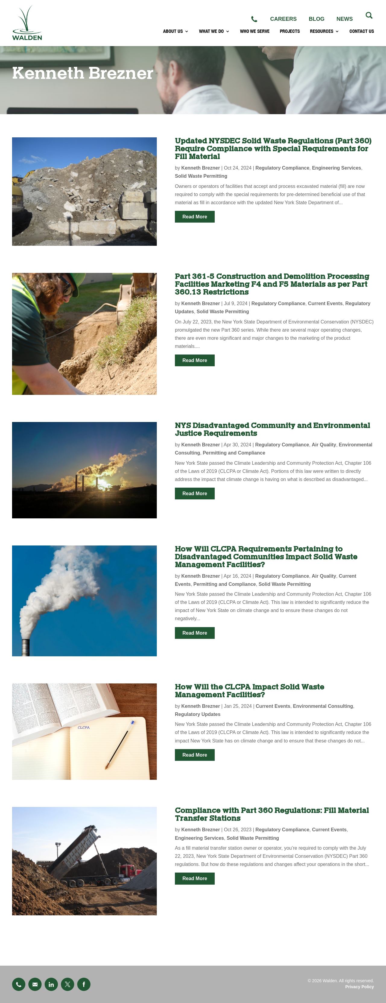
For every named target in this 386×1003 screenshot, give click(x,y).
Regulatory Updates (197, 714)
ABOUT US (173, 35)
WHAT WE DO (211, 35)
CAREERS (283, 19)
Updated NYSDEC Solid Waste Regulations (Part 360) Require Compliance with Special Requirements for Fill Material (273, 149)
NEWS (345, 19)
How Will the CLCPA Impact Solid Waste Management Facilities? (249, 691)
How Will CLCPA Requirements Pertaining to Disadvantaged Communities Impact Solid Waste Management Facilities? (266, 557)
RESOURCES (321, 35)
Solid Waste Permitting (201, 176)
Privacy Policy (359, 986)
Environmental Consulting (323, 706)
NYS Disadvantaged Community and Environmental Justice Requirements (272, 430)
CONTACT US (362, 35)
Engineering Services (336, 167)
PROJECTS (290, 35)
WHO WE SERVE (255, 35)
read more (194, 216)
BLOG (316, 19)
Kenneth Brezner (200, 167)
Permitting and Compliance (234, 452)
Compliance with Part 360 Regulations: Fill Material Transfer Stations (272, 814)
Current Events (325, 303)
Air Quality (324, 444)
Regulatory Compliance (282, 167)
